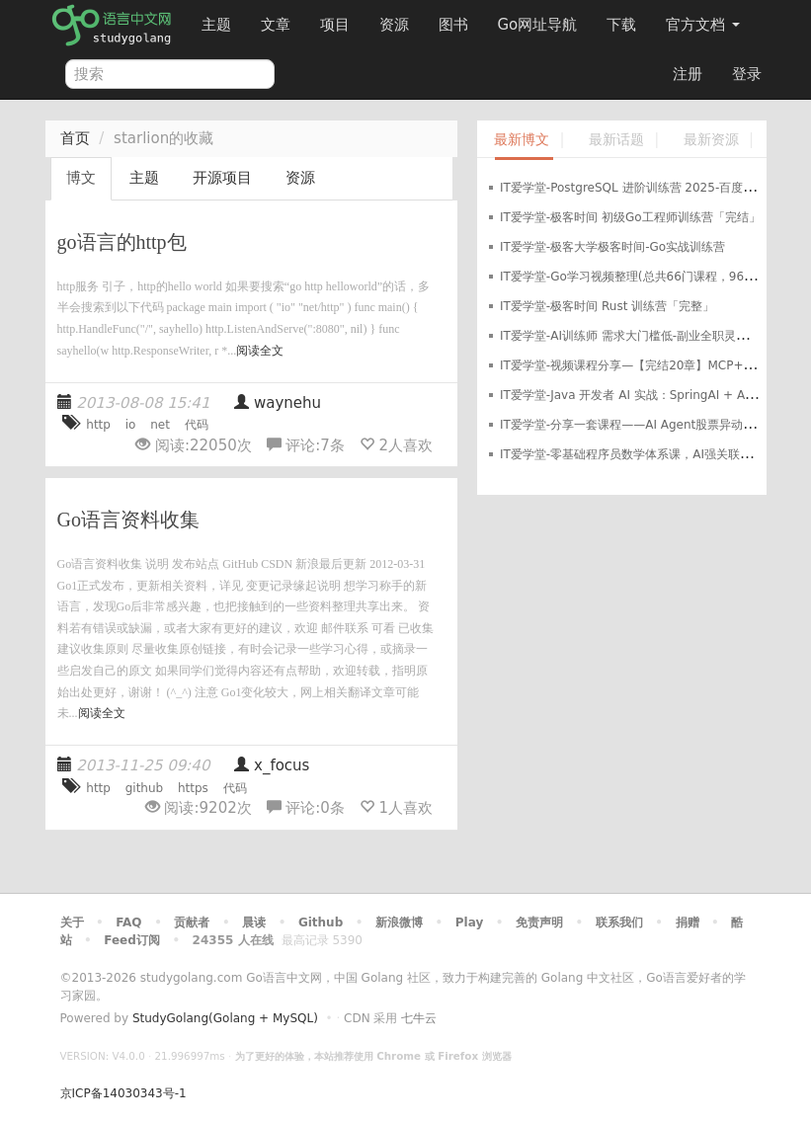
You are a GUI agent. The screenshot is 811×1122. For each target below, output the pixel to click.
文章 (275, 25)
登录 (747, 74)
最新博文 (521, 139)
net (160, 425)
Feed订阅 (132, 940)
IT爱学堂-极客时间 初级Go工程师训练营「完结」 (630, 217)
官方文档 (703, 25)
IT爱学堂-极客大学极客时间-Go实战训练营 (612, 247)
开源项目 (222, 178)
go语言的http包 (122, 242)
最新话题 (616, 139)
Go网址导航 (540, 19)
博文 (81, 178)
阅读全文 (260, 351)
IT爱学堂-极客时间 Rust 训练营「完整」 (607, 306)
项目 (335, 25)
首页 (75, 138)
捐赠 (687, 922)
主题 (216, 25)
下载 (621, 25)
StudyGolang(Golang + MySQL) (225, 1018)
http (98, 425)
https (193, 788)
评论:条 (308, 445)
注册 (687, 74)
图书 (453, 25)
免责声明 (539, 922)
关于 (72, 922)
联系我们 (619, 922)
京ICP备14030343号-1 (123, 1093)
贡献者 (191, 922)
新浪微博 (399, 922)
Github (320, 922)
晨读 (254, 922)
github (144, 788)
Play (469, 922)
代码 (196, 425)
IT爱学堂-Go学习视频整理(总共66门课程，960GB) (636, 276)
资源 (394, 25)
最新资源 (711, 139)
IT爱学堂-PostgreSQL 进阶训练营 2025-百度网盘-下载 (647, 188)
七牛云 (419, 1018)
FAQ (128, 922)
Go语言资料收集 (128, 519)
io (130, 425)
